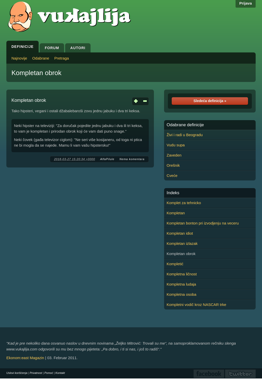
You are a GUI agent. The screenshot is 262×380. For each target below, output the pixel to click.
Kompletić (175, 264)
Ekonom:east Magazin (25, 358)
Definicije (22, 47)
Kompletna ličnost (182, 274)
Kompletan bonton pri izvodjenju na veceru (203, 223)
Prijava (245, 3)
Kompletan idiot (180, 233)
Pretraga (61, 58)
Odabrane (40, 58)
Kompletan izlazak (182, 243)
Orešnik (173, 165)
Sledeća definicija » (209, 101)
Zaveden (174, 155)
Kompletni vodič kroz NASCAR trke (196, 304)
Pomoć (48, 372)
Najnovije (19, 58)
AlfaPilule (107, 159)
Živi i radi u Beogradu (185, 135)
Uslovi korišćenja (16, 372)
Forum (52, 48)
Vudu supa (176, 145)
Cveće (172, 175)
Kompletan (176, 213)
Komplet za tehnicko (184, 203)
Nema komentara (132, 159)
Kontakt (60, 372)
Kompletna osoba (181, 294)
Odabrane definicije (185, 125)
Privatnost (36, 372)
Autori (77, 48)
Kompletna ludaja (181, 284)
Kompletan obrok (36, 73)
